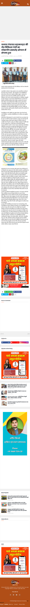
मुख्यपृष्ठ (3, 41)
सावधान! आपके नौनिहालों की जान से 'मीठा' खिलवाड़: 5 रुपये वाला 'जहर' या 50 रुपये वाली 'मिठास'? (17, 504)
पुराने (28, 334)
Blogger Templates (4, 604)
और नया (2, 334)
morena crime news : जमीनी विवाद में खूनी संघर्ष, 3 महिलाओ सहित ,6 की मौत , (17, 397)
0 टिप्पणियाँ (20, 56)
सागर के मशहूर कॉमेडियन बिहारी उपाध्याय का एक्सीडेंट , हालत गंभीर (17, 392)
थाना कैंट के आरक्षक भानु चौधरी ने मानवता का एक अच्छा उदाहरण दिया (18, 402)
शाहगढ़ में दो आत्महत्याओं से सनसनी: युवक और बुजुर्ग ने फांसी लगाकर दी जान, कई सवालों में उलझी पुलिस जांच (18, 497)
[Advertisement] (15, 23)
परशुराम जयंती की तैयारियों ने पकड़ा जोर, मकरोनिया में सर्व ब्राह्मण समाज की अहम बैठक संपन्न (17, 510)
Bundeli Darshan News (5, 601)
